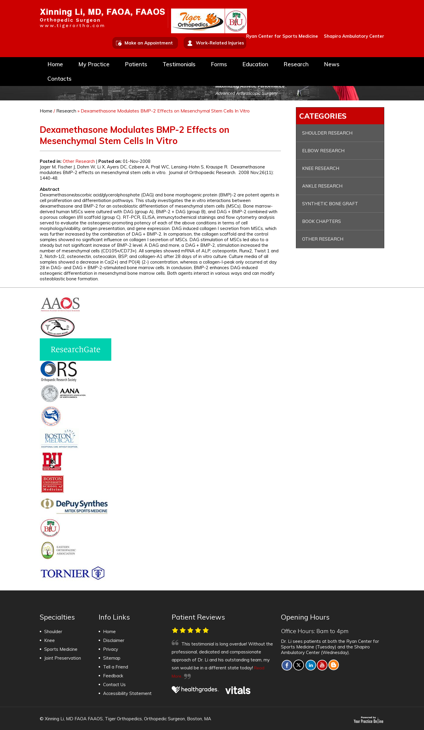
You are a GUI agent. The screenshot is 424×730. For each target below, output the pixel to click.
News (331, 64)
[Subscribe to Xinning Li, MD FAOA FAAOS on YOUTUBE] (322, 665)
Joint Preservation (62, 658)
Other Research (79, 161)
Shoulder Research (327, 133)
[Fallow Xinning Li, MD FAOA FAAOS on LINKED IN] (310, 665)
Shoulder (53, 631)
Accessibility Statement (127, 693)
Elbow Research (323, 150)
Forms (219, 64)
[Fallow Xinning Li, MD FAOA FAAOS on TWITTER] (298, 665)
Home (55, 64)
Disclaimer (113, 640)
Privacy (110, 649)
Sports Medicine (60, 649)
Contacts (59, 79)
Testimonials (179, 64)
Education (255, 64)
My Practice (94, 64)
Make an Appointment (149, 43)
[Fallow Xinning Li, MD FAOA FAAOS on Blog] (333, 665)
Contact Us (114, 684)
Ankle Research (322, 186)
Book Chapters (321, 221)
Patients (136, 64)
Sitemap (111, 658)
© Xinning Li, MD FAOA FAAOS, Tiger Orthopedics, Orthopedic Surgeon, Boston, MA (125, 718)
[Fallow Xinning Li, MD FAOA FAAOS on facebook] (286, 665)
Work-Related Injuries (220, 43)
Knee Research (320, 168)
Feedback (113, 675)
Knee (49, 640)
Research (296, 64)
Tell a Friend (115, 667)
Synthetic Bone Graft (330, 203)
